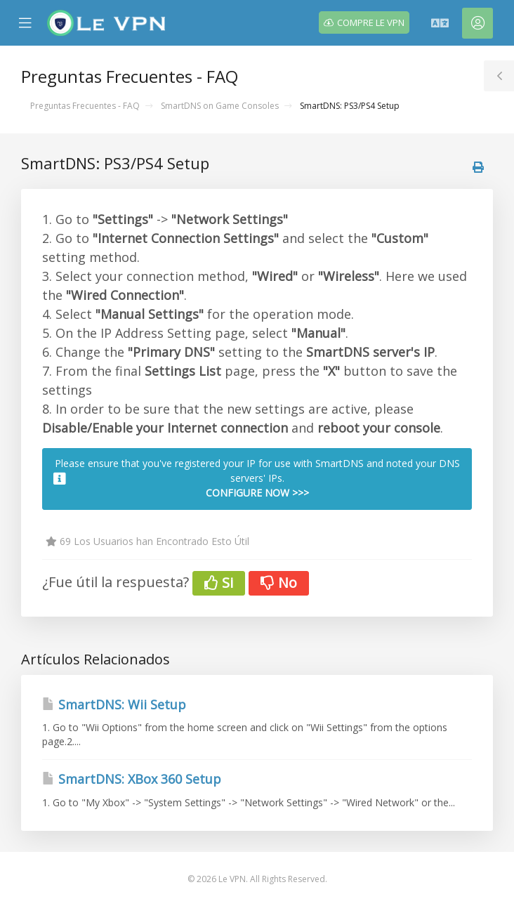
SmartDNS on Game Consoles (220, 106)
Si (218, 582)
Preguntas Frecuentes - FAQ (85, 106)
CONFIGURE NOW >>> (257, 492)
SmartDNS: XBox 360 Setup (131, 778)
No (279, 582)
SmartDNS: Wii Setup (114, 704)
